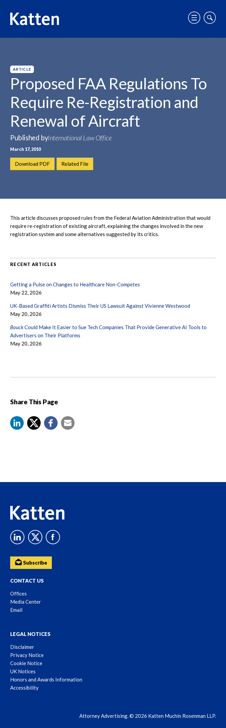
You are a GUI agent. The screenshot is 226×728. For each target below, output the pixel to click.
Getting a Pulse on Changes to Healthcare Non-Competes (75, 284)
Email (16, 610)
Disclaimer (22, 647)
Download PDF (32, 164)
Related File (74, 164)
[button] (17, 423)
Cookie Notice (26, 663)
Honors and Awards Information (46, 679)
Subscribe (31, 562)
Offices (18, 593)
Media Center (25, 602)
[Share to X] (34, 423)
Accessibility (24, 688)
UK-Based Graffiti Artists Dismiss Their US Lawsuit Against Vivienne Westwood (100, 306)
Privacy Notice (27, 655)
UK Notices (23, 671)
